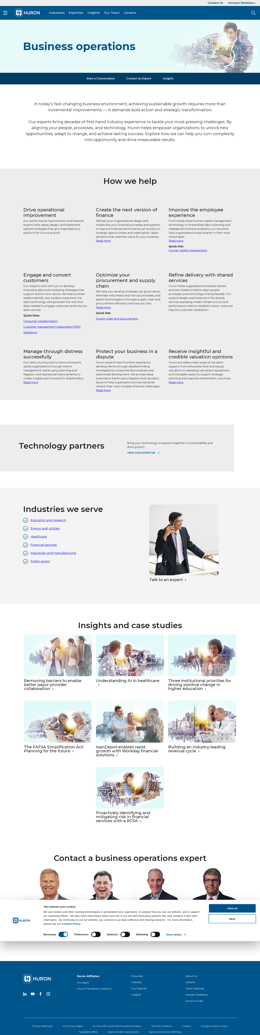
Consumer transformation (40, 324)
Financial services (44, 548)
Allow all (232, 1002)
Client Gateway (194, 991)
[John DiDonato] (103, 907)
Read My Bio (31, 932)
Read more (103, 243)
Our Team (116, 14)
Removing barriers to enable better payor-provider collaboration (52, 688)
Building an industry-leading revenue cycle (197, 752)
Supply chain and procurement (117, 321)
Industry (136, 985)
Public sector (40, 564)
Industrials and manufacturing (53, 556)
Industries (61, 14)
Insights (98, 14)
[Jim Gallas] (48, 907)
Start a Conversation (100, 81)
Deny (232, 1012)
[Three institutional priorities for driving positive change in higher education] (202, 678)
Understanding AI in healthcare (127, 684)
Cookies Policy (71, 1017)
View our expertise (141, 455)
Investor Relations (241, 2)
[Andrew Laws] (211, 907)
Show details (174, 1028)
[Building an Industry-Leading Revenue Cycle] (202, 744)
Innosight (83, 985)
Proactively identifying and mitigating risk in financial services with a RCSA (123, 820)
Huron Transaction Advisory (94, 991)
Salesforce (30, 335)
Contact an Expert (138, 81)
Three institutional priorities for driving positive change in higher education (199, 688)
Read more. (103, 310)
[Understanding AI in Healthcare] (130, 678)
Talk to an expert (166, 583)
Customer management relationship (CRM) (52, 329)
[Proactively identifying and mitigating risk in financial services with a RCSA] (130, 810)
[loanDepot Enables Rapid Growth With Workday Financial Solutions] (130, 744)
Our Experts (138, 991)
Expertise (80, 14)
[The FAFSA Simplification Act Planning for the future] (58, 744)
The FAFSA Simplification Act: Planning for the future (54, 752)
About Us (191, 978)
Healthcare (39, 539)
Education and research (48, 523)
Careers (134, 14)
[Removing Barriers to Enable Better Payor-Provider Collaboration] (58, 678)
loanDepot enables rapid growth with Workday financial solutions (127, 754)
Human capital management (188, 253)
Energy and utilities (45, 531)
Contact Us (215, 2)
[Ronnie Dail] (157, 907)
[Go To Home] (31, 14)
